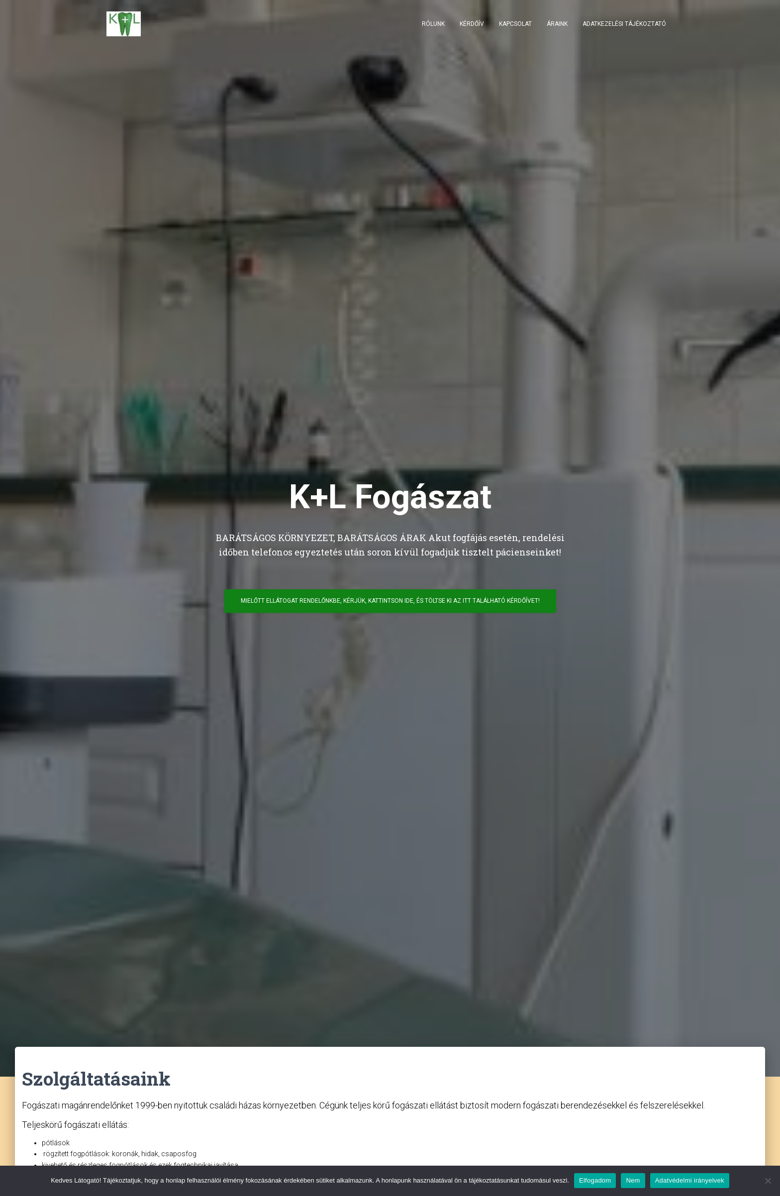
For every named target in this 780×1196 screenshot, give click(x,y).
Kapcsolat (515, 24)
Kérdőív (472, 24)
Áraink (557, 24)
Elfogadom (595, 1180)
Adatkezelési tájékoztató (624, 24)
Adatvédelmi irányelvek (689, 1180)
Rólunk (433, 24)
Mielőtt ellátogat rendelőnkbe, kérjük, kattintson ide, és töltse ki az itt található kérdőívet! (390, 604)
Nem (633, 1180)
